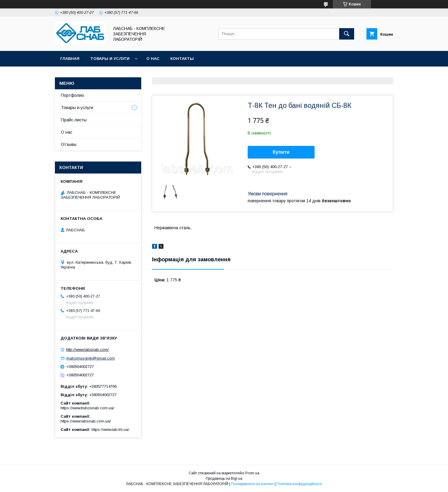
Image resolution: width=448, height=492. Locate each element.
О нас (153, 58)
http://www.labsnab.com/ (87, 349)
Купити (281, 152)
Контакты (182, 58)
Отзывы (68, 144)
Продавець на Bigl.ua (224, 478)
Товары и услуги (110, 58)
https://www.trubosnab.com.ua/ (87, 408)
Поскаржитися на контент (252, 484)
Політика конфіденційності (299, 484)
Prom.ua (252, 473)
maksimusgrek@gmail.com (90, 358)
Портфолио (72, 95)
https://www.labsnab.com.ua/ (86, 421)
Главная (69, 58)
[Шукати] (346, 34)
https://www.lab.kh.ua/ (110, 429)
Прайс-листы (74, 119)
